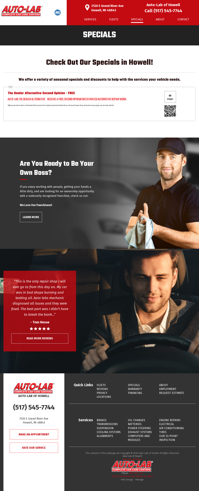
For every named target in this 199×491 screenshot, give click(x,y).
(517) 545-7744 (168, 10)
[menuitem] (90, 19)
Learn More (31, 217)
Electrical (166, 424)
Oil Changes (136, 420)
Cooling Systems (109, 432)
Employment (167, 389)
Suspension (105, 428)
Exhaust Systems (140, 432)
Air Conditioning (171, 428)
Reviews (102, 389)
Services (90, 19)
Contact (183, 19)
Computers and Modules (139, 438)
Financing (135, 393)
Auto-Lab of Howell (132, 459)
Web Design (127, 479)
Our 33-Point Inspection (168, 438)
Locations (104, 397)
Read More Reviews (40, 338)
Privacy (102, 393)
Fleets (113, 19)
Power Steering (139, 428)
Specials (137, 19)
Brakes (102, 420)
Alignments (105, 436)
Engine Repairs (169, 420)
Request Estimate (171, 393)
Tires (163, 432)
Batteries (135, 424)
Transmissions (107, 424)
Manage (139, 479)
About (160, 19)
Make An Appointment (34, 434)
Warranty (135, 389)
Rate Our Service (34, 447)
